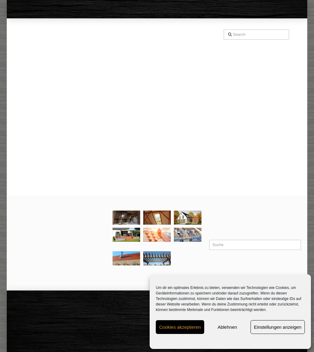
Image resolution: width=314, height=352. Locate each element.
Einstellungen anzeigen (277, 327)
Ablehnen (227, 327)
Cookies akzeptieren (180, 327)
